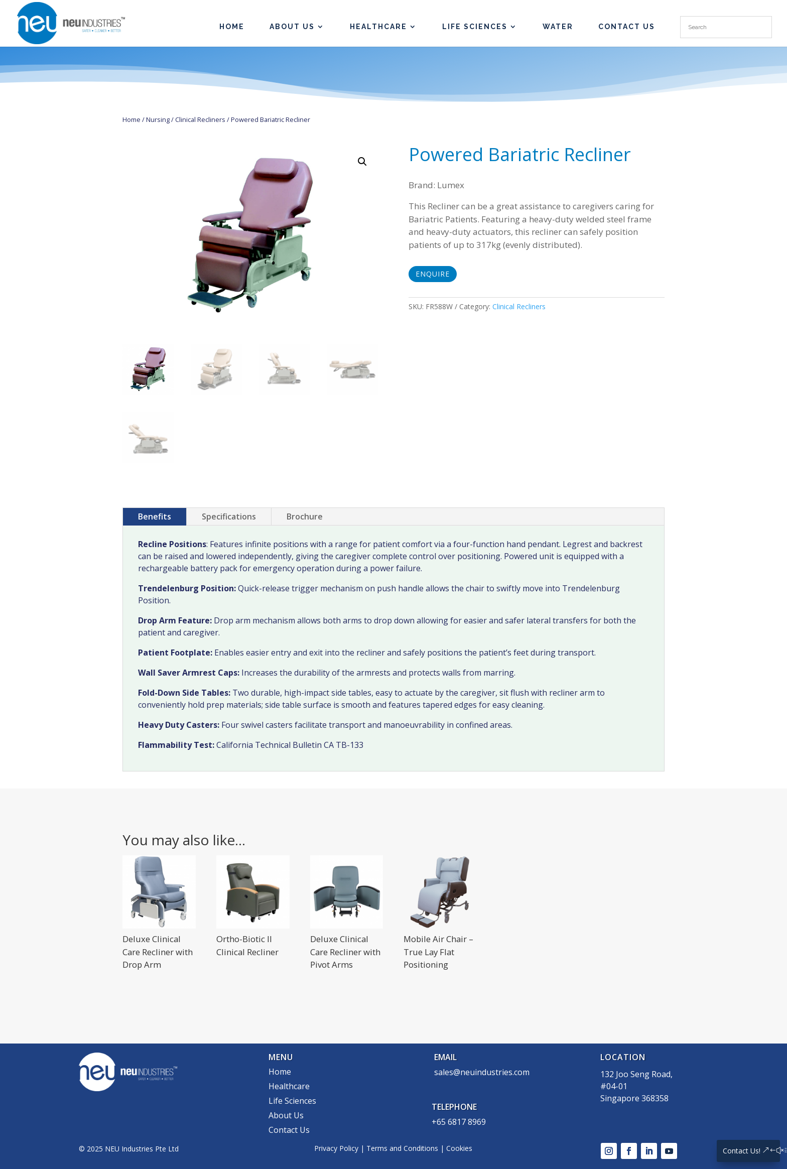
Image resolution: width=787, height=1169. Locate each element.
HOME (231, 27)
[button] (362, 162)
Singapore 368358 (634, 1098)
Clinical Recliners (200, 119)
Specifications (229, 516)
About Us (292, 27)
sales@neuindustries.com (482, 1072)
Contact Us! (741, 1150)
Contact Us (626, 27)
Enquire (433, 274)
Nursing (158, 119)
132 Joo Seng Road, (636, 1074)
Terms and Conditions (402, 1148)
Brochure (305, 516)
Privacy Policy (336, 1148)
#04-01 (613, 1086)
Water (558, 27)
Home (131, 119)
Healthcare (378, 27)
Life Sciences (474, 27)
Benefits (154, 516)
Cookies (459, 1148)
